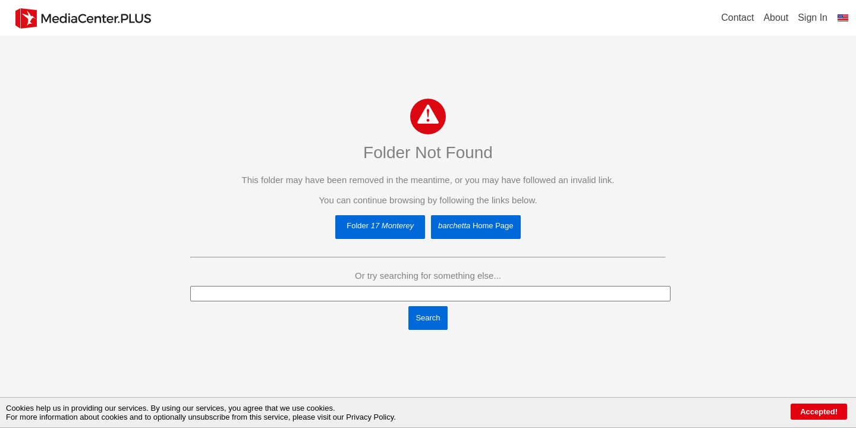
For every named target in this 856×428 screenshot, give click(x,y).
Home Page (475, 225)
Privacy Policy (370, 417)
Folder (380, 225)
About (775, 17)
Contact (737, 17)
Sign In (812, 17)
